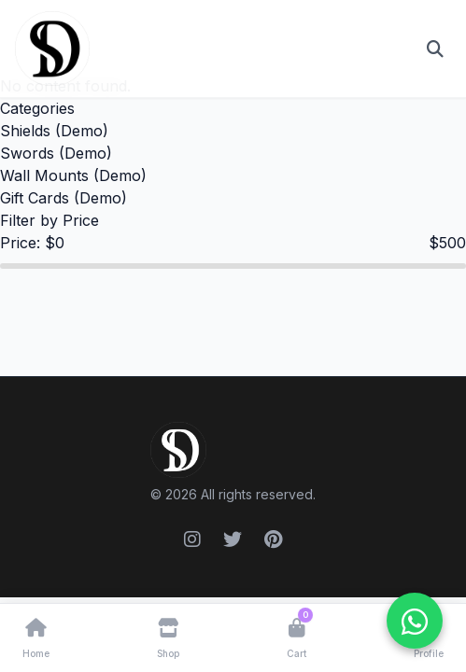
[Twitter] (232, 539)
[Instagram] (192, 539)
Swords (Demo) (56, 153)
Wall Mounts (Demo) (73, 175)
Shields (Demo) (54, 130)
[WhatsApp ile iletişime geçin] (415, 621)
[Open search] (435, 48)
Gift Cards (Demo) (63, 198)
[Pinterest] (273, 539)
